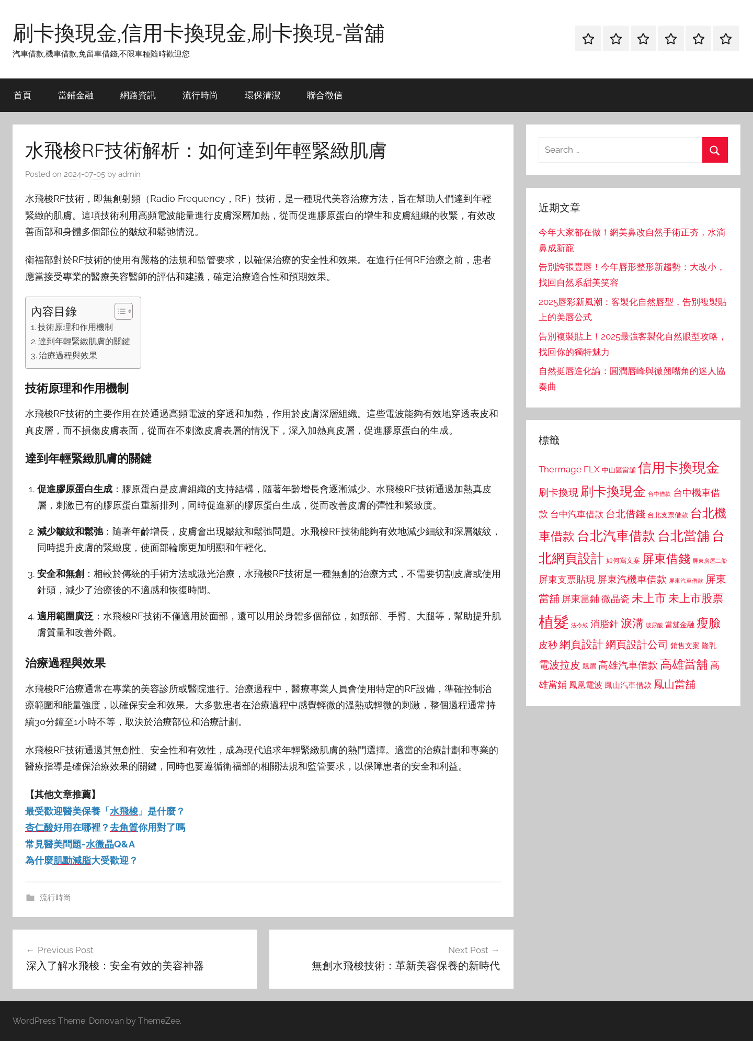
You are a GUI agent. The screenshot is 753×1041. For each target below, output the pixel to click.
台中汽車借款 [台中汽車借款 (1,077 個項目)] (576, 514)
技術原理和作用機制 (75, 327)
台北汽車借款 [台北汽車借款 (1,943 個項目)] (616, 536)
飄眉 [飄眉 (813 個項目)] (589, 666)
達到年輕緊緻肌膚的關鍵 (84, 341)
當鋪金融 (76, 94)
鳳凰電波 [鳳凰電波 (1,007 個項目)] (585, 685)
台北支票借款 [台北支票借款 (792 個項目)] (667, 515)
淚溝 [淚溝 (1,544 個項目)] (632, 623)
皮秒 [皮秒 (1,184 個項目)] (548, 644)
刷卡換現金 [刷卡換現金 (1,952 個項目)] (613, 491)
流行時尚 (200, 94)
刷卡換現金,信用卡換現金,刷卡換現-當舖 (199, 32)
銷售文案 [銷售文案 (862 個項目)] (685, 645)
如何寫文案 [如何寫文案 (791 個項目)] (623, 560)
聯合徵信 (325, 94)
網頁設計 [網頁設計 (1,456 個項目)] (581, 644)
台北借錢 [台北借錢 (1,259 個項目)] (625, 513)
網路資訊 (138, 94)
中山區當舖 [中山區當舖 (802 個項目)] (619, 470)
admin (129, 174)
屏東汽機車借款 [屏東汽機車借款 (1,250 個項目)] (632, 579)
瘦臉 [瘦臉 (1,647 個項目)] (709, 623)
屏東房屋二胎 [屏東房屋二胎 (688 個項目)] (709, 561)
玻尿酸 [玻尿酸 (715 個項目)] (654, 625)
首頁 (22, 94)
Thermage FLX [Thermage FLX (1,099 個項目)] (569, 469)
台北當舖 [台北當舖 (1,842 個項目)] (683, 536)
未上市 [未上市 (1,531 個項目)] (649, 598)
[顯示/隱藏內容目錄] (118, 311)
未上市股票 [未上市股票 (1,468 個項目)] (695, 598)
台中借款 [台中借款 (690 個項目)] (659, 494)
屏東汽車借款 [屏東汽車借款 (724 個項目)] (686, 580)
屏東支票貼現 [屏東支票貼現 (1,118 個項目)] (567, 579)
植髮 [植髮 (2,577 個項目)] (554, 622)
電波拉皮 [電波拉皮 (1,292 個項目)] (559, 665)
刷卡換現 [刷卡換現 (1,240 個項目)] (558, 492)
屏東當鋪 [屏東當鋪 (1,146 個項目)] (580, 598)
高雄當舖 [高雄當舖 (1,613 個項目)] (684, 664)
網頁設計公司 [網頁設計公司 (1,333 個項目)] (637, 644)
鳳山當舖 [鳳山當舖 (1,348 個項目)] (674, 684)
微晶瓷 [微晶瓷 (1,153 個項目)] (615, 598)
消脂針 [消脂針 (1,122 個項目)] (604, 624)
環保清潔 (262, 94)
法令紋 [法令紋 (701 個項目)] (579, 625)
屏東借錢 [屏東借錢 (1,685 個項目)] (666, 558)
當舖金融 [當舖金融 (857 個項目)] (679, 624)
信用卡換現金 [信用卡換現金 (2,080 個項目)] (679, 467)
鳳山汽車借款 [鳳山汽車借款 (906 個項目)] (628, 685)
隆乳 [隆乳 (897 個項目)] (709, 645)
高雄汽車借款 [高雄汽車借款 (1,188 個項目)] (628, 665)
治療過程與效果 (68, 355)
